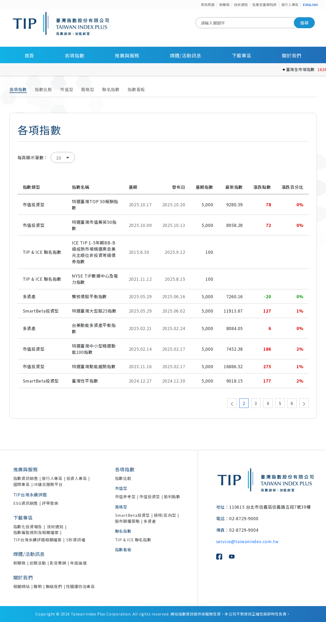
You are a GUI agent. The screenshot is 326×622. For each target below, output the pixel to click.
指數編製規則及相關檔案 (36, 532)
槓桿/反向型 (165, 515)
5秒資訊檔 (75, 539)
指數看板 (136, 89)
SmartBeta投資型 (132, 515)
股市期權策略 (127, 521)
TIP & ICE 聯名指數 (133, 539)
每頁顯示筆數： (33, 157)
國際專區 (21, 484)
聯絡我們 (54, 586)
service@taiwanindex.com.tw (247, 541)
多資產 (150, 521)
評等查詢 (50, 503)
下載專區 (241, 55)
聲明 (37, 586)
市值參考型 (125, 496)
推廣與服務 (127, 55)
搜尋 (304, 23)
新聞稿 (224, 4)
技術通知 (241, 4)
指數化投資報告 (27, 526)
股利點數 (172, 496)
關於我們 (291, 55)
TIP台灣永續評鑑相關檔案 (37, 539)
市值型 (66, 89)
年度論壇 (78, 563)
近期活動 (38, 563)
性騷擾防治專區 (80, 586)
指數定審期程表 (264, 4)
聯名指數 (111, 89)
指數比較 (43, 89)
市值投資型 (149, 496)
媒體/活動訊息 (186, 55)
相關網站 (21, 586)
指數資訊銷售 (25, 478)
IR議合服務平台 (47, 484)
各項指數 (74, 55)
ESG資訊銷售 (25, 503)
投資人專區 (76, 478)
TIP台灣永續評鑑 (30, 494)
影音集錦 (58, 563)
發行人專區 (290, 4)
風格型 (87, 89)
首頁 (30, 55)
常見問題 (208, 4)
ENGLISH (310, 4)
